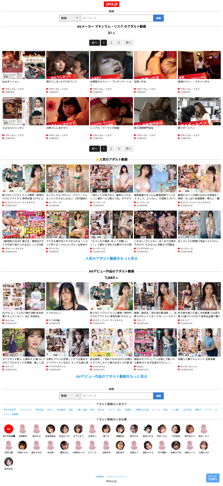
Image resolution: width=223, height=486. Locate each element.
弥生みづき (64, 430)
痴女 (166, 409)
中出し (50, 409)
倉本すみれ (36, 447)
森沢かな (134, 430)
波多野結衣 (50, 430)
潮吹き (198, 409)
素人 (120, 409)
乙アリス (92, 447)
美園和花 (120, 430)
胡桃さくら (190, 447)
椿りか (106, 430)
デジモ (208, 409)
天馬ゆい (92, 430)
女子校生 (187, 409)
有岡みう (134, 447)
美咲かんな (148, 447)
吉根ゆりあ (176, 447)
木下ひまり (78, 430)
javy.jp (112, 3)
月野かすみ (22, 447)
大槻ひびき (204, 447)
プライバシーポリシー (117, 476)
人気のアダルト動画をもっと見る (111, 258)
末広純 (50, 447)
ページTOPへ (212, 478)
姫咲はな (64, 447)
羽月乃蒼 (8, 447)
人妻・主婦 (81, 409)
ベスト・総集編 (10, 414)
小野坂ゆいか (78, 447)
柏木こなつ (204, 430)
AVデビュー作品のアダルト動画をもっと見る (111, 376)
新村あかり (190, 430)
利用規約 (100, 476)
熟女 (92, 409)
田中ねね (8, 463)
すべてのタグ (9, 409)
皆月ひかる (148, 430)
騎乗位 (128, 409)
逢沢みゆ (36, 430)
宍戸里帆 (162, 447)
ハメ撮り (175, 409)
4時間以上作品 (142, 409)
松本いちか (162, 430)
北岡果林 (22, 430)
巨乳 (71, 409)
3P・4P (156, 409)
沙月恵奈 (175, 430)
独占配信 (61, 409)
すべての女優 (9, 430)
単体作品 (39, 409)
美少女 (101, 409)
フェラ (111, 409)
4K (216, 409)
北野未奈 (106, 447)
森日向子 (120, 447)
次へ (128, 42)
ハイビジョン (25, 409)
